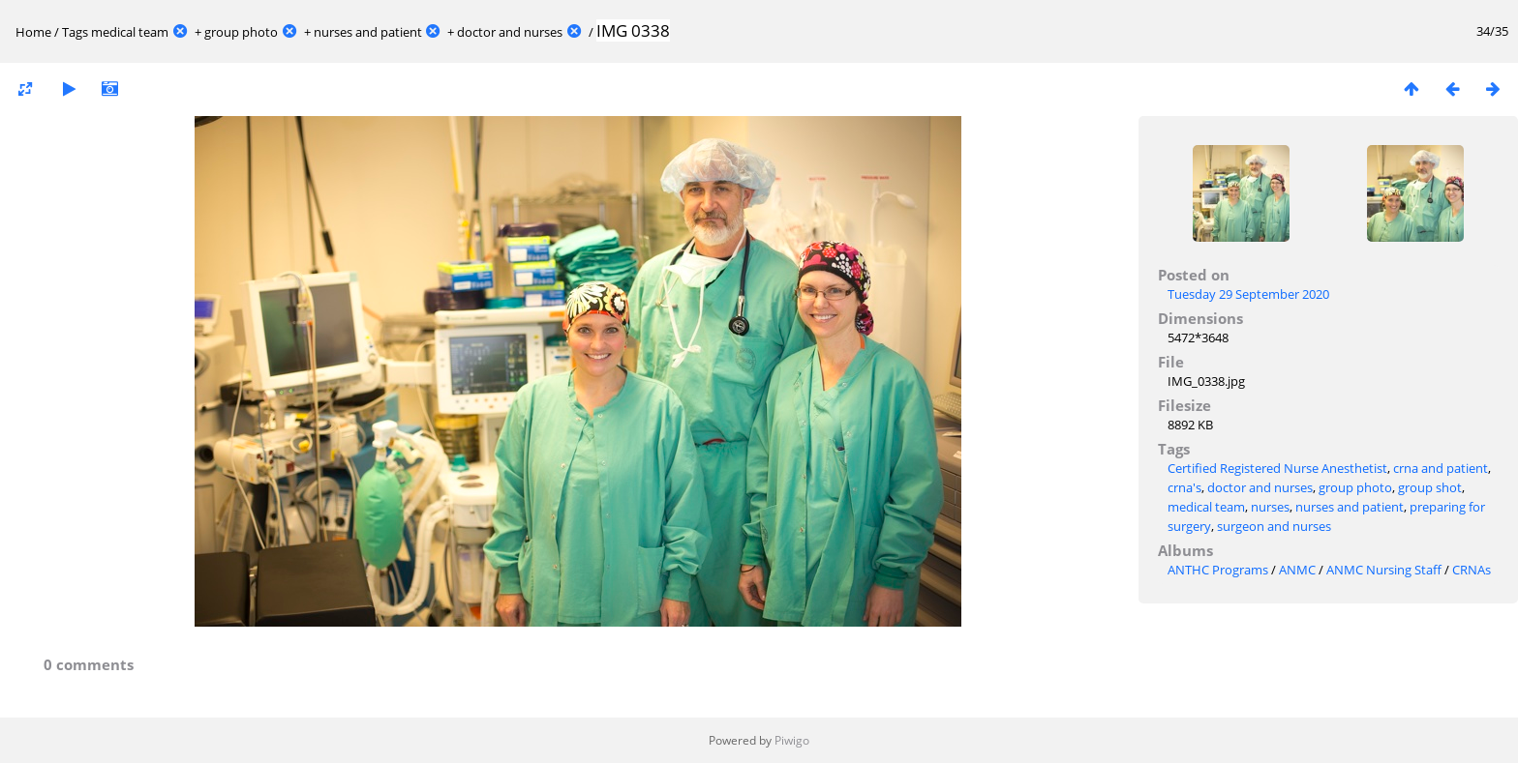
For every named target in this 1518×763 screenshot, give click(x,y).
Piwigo (791, 740)
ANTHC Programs (1218, 569)
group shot (1430, 487)
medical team (129, 32)
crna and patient (1440, 468)
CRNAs (1471, 569)
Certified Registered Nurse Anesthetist (1277, 468)
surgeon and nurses (1274, 526)
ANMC (1297, 569)
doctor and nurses (509, 32)
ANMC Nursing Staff (1384, 569)
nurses (1270, 506)
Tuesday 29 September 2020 (1248, 294)
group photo (241, 32)
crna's (1184, 487)
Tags (75, 32)
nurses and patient (368, 32)
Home (33, 32)
